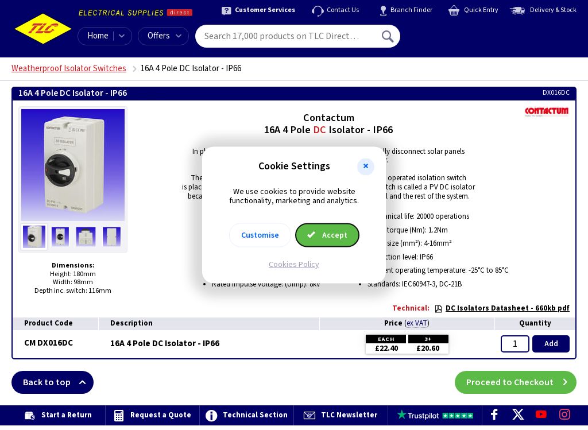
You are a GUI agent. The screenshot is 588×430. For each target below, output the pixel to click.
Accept (327, 235)
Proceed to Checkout (521, 382)
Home (98, 36)
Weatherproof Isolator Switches (68, 69)
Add (551, 344)
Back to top (58, 382)
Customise (260, 235)
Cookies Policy (294, 264)
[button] (365, 166)
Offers (164, 36)
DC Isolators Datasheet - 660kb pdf (502, 308)
